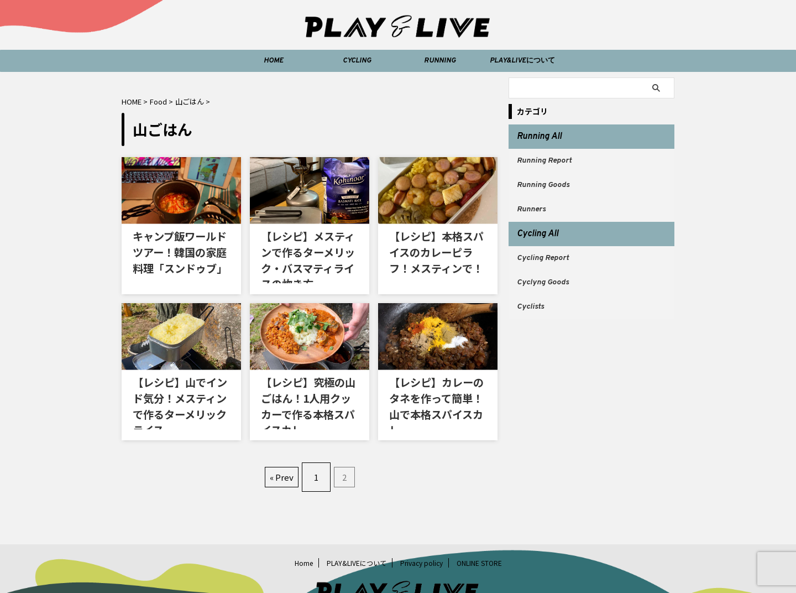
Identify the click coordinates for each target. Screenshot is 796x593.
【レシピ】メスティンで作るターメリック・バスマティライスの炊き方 (307, 246)
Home (304, 522)
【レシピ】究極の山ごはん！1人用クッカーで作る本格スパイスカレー (309, 376)
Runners (531, 201)
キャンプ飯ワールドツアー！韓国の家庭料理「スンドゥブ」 (179, 246)
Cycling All (533, 224)
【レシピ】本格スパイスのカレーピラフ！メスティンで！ (435, 246)
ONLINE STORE (479, 522)
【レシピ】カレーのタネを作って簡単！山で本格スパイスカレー (435, 376)
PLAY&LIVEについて (522, 60)
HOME (274, 60)
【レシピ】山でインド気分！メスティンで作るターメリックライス (179, 376)
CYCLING (357, 60)
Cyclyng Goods (543, 268)
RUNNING (439, 60)
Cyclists (530, 290)
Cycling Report (543, 246)
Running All (534, 135)
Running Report (544, 157)
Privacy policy (421, 522)
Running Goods (543, 179)
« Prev (284, 440)
